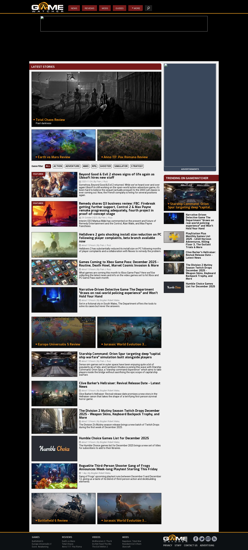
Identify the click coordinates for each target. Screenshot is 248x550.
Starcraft (126, 547)
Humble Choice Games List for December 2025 (114, 438)
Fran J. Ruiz (102, 181)
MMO (86, 166)
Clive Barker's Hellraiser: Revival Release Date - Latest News (119, 385)
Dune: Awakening (40, 547)
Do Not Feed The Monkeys (104, 544)
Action (58, 166)
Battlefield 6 (37, 541)
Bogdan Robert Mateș (110, 300)
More (137, 8)
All (48, 166)
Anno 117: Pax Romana (73, 547)
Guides (119, 8)
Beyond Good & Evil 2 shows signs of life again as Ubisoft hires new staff (116, 176)
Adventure (73, 166)
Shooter (105, 166)
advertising (207, 545)
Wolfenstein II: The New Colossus (108, 541)
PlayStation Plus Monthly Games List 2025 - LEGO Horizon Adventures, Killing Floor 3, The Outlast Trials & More (198, 240)
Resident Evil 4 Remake (133, 544)
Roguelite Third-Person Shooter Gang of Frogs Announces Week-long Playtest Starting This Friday (118, 467)
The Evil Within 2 (100, 547)
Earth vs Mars (68, 541)
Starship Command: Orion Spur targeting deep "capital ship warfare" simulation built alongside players (120, 355)
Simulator (121, 166)
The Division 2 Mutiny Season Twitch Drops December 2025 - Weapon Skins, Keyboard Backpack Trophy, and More (119, 414)
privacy (167, 545)
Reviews (89, 8)
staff (178, 545)
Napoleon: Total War (131, 541)
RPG (94, 166)
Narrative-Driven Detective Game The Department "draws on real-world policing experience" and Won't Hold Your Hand (118, 292)
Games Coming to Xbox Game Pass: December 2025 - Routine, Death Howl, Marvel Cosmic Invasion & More (119, 264)
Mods (105, 8)
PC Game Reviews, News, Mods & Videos (47, 7)
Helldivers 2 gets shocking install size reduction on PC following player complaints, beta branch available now (120, 237)
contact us (191, 545)
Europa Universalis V (41, 544)
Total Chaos (67, 544)
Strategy (137, 166)
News (74, 8)
